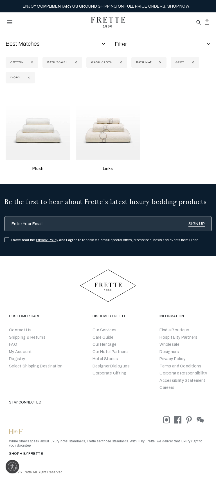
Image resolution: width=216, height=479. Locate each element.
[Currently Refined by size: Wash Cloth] (120, 62)
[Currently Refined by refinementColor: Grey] (192, 62)
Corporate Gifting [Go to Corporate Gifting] (110, 373)
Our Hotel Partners (110, 352)
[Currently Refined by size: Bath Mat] (160, 62)
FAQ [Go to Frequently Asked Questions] (13, 344)
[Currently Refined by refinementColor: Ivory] (28, 77)
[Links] (108, 128)
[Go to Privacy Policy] (172, 359)
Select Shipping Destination (36, 366)
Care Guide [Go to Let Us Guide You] (103, 337)
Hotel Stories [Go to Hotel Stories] (105, 359)
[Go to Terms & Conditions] (180, 366)
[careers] (166, 387)
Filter (121, 44)
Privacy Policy (47, 240)
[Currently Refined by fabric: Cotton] (31, 62)
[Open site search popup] (198, 22)
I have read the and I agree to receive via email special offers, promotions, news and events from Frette (105, 240)
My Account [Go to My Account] (20, 352)
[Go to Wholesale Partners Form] (169, 344)
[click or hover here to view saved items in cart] (207, 22)
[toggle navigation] (10, 22)
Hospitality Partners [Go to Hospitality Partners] (178, 337)
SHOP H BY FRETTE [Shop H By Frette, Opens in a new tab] (28, 454)
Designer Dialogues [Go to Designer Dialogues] (111, 366)
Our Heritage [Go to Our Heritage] (104, 344)
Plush (37, 169)
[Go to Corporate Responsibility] (183, 373)
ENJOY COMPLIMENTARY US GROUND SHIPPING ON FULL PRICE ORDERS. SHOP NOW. (106, 6)
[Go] (169, 352)
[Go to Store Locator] (174, 330)
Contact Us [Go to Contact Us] (20, 330)
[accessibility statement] (182, 380)
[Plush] (38, 128)
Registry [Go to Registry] (17, 359)
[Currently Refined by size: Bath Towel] (75, 62)
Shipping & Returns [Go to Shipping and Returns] (27, 337)
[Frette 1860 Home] (108, 22)
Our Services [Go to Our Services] (104, 330)
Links (108, 169)
